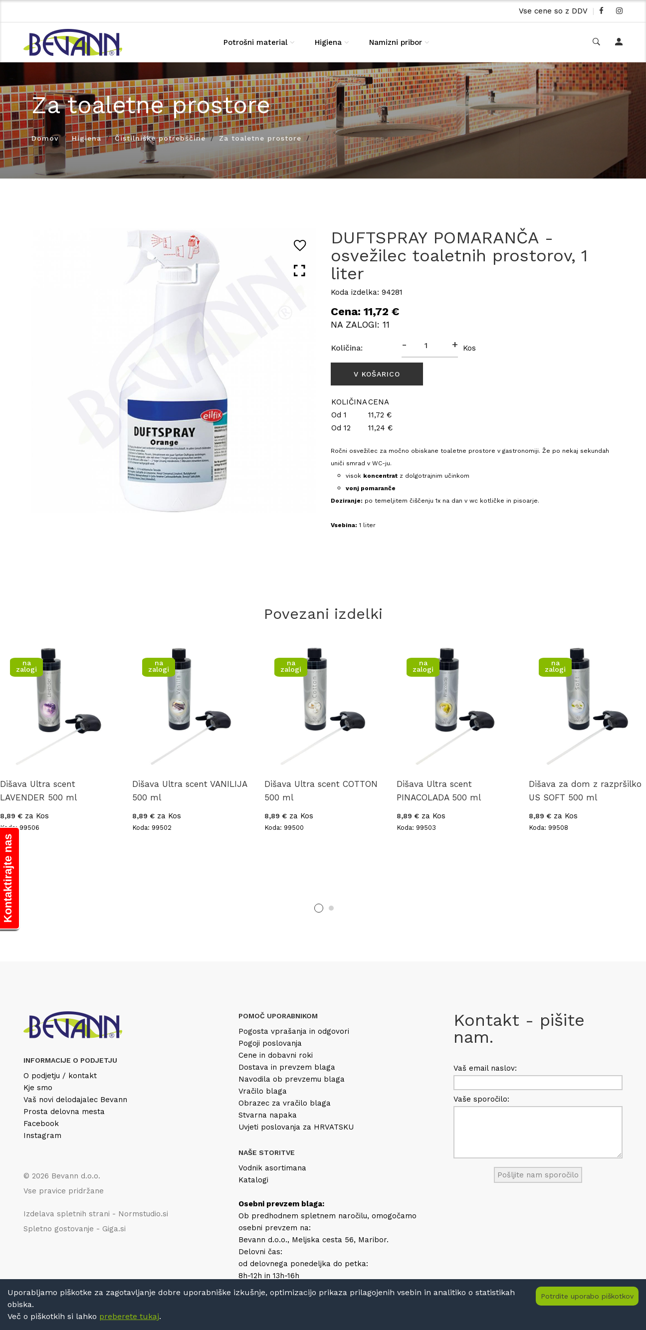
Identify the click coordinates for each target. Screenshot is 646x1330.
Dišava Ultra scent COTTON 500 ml (321, 790)
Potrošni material (255, 42)
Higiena (328, 42)
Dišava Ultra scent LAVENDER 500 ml (38, 790)
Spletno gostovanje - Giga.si (74, 1228)
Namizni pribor (395, 42)
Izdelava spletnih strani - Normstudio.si (95, 1213)
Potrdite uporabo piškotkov (587, 1296)
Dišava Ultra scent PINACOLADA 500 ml (439, 790)
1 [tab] (318, 908)
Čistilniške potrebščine (160, 138)
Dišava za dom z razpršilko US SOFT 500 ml (585, 790)
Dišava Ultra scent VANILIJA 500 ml (189, 790)
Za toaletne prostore (260, 138)
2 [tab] (331, 908)
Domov (44, 138)
